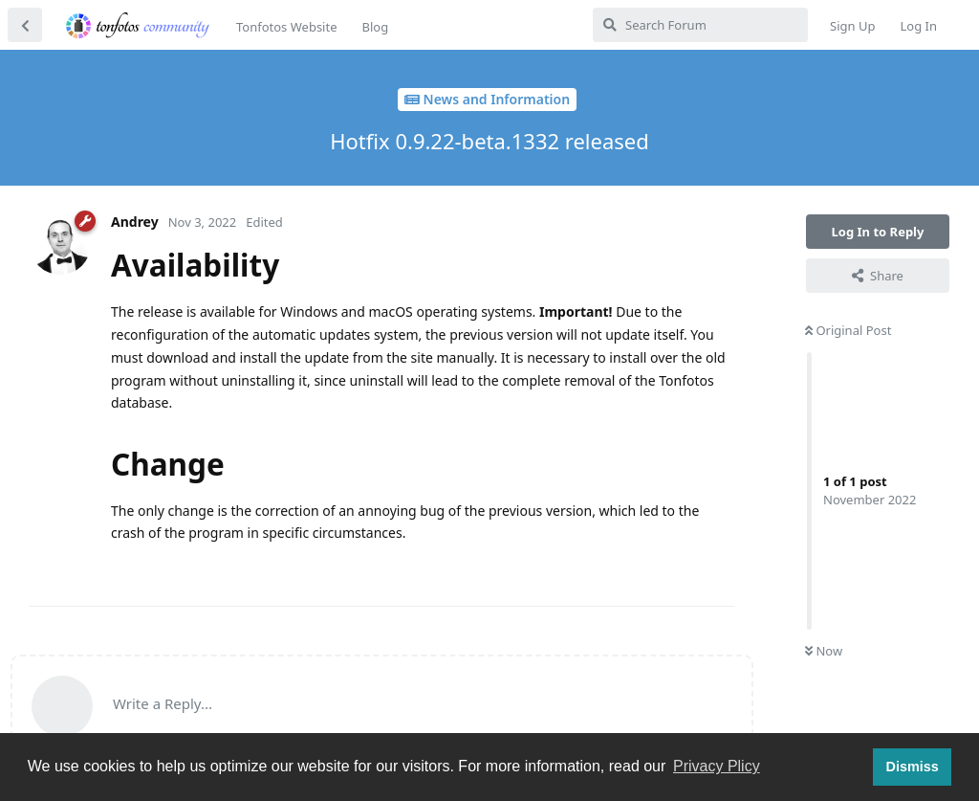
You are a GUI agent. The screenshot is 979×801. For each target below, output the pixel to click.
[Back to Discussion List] (25, 25)
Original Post (848, 330)
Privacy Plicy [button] (716, 766)
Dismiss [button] (911, 766)
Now (823, 650)
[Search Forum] (700, 25)
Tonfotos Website (286, 26)
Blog (374, 26)
